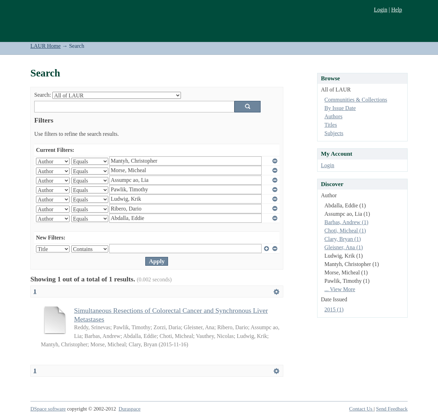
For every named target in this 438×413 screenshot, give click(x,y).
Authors (333, 116)
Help (396, 10)
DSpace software (48, 409)
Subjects (333, 133)
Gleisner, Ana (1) (343, 247)
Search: (42, 95)
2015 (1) (334, 309)
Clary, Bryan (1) (342, 239)
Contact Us (361, 409)
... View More (339, 289)
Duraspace (130, 409)
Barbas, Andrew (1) (346, 222)
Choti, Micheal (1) (345, 231)
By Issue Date (340, 108)
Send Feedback (392, 409)
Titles (330, 125)
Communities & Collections (355, 100)
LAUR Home (45, 46)
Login (380, 10)
